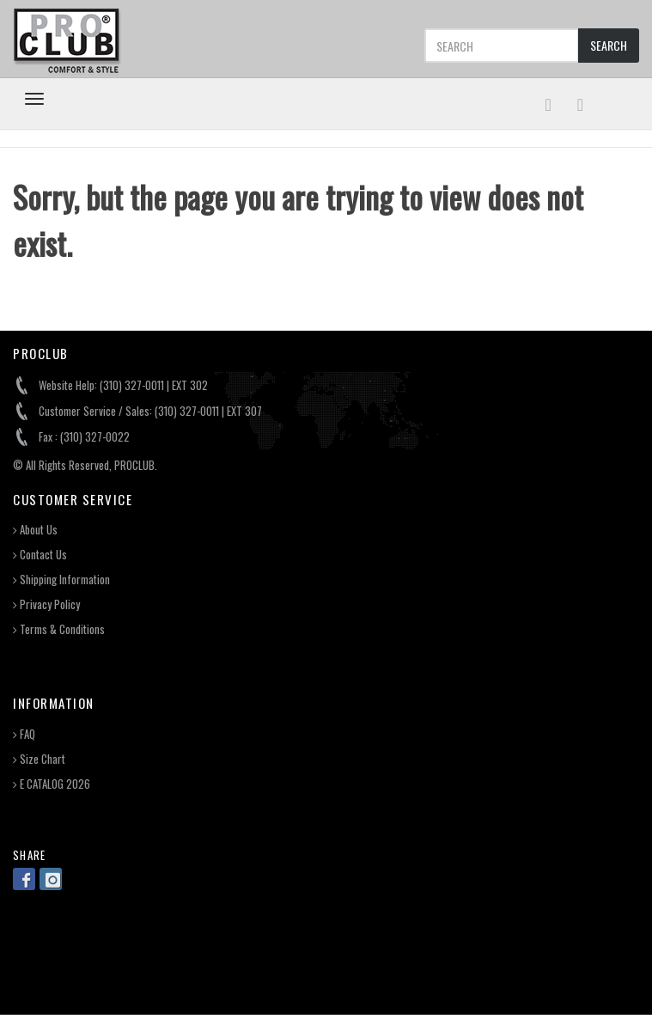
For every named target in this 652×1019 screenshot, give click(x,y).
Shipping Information (61, 579)
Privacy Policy (46, 604)
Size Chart (39, 759)
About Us (35, 529)
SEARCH (608, 45)
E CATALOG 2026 (51, 784)
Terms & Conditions (59, 629)
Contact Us (40, 554)
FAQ (24, 734)
